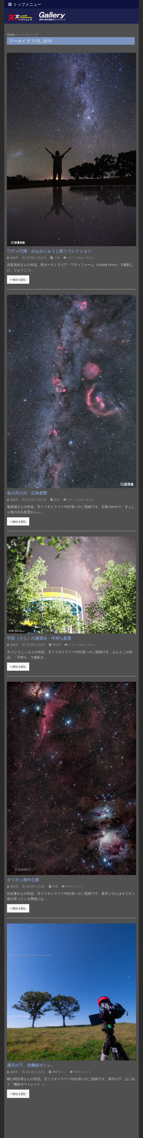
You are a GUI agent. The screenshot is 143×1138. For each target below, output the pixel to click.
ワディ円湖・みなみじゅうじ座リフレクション (49, 251)
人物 (56, 257)
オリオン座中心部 (23, 879)
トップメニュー (24, 4)
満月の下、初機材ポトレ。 (31, 1065)
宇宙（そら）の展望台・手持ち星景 (39, 638)
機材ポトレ (59, 1072)
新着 (56, 499)
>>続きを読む (18, 279)
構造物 (57, 644)
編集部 (14, 257)
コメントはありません (80, 257)
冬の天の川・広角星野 (27, 493)
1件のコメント (74, 886)
